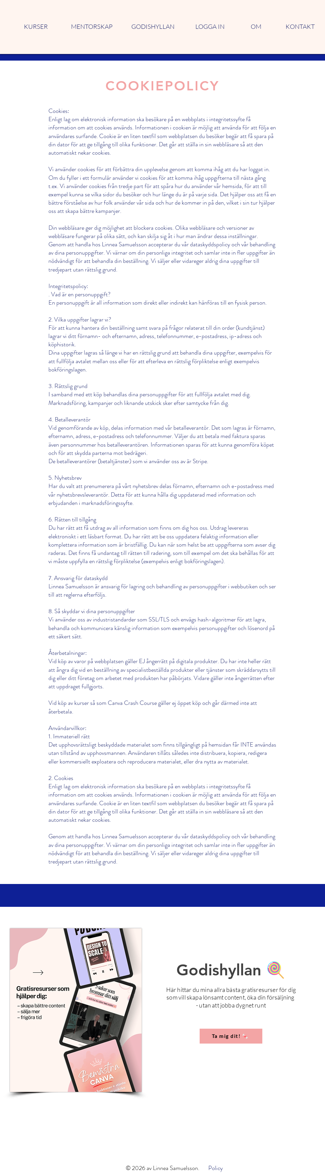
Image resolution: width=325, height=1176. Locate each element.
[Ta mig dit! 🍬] (231, 1036)
